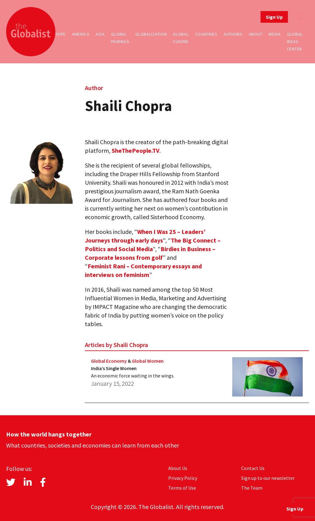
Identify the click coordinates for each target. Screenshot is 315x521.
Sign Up (274, 17)
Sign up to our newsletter (268, 478)
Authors (233, 34)
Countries (206, 34)
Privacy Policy (182, 478)
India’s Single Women (114, 368)
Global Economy (109, 361)
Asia (100, 34)
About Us (177, 468)
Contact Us (253, 468)
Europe (58, 34)
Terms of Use (182, 488)
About (256, 34)
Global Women (148, 361)
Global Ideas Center (295, 41)
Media (275, 34)
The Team (251, 488)
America (81, 34)
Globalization (151, 34)
